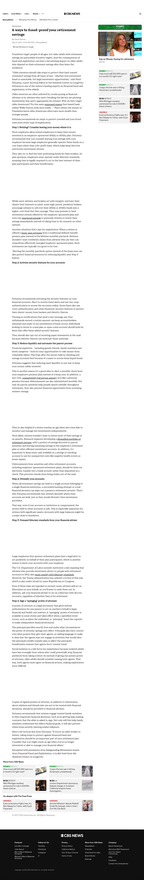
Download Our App (92, 853)
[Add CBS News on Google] (23, 47)
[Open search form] (140, 14)
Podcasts (88, 849)
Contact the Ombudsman (118, 864)
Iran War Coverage (22, 846)
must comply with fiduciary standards (54, 574)
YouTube (41, 846)
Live (27, 14)
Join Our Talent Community (114, 853)
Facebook (42, 849)
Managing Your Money (28, 20)
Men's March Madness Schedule (23, 853)
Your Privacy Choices (70, 853)
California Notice (68, 849)
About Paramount (115, 846)
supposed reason (53, 104)
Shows (36, 14)
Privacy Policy (67, 846)
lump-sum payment (32, 233)
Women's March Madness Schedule (24, 857)
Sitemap (88, 859)
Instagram (42, 853)
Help (110, 857)
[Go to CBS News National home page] (72, 14)
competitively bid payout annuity (39, 378)
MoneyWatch (8, 20)
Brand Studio (90, 856)
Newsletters (89, 846)
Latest (6, 14)
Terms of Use (67, 856)
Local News (16, 14)
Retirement (16, 26)
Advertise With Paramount (119, 849)
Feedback (112, 860)
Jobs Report (19, 849)
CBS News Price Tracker (48, 20)
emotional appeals (31, 218)
